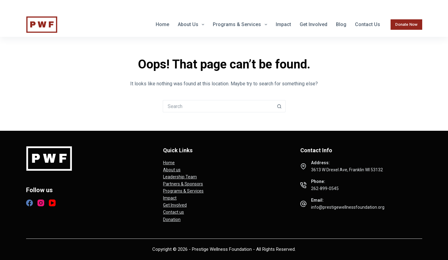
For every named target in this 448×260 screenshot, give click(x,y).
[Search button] (279, 106)
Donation (172, 219)
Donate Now (406, 24)
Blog (341, 24)
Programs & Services (241, 24)
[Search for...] (218, 106)
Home (162, 24)
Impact (283, 24)
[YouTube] (52, 203)
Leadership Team (180, 176)
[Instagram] (49, 6)
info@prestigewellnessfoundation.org (388, 6)
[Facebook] (29, 6)
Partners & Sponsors (183, 183)
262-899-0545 (329, 6)
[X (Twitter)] (39, 6)
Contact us (367, 24)
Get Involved (313, 24)
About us (192, 24)
